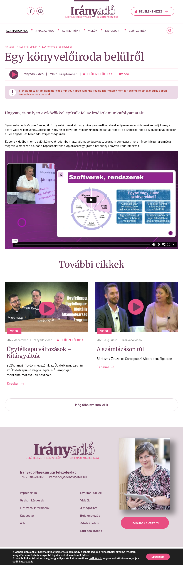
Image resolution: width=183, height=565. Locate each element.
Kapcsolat (113, 30)
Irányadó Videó (42, 340)
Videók (92, 30)
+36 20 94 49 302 (32, 477)
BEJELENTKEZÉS (153, 11)
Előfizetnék (137, 30)
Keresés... (170, 31)
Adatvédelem (89, 523)
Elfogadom (158, 556)
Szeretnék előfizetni (145, 523)
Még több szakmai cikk (91, 405)
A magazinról (45, 30)
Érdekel (15, 383)
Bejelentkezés (90, 515)
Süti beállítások (91, 531)
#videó (124, 74)
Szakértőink (71, 30)
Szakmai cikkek (17, 30)
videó (14, 331)
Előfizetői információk (35, 508)
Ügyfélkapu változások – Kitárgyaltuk (39, 352)
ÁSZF (23, 523)
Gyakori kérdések (32, 500)
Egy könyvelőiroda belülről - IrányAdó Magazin (91, 11)
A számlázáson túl (120, 349)
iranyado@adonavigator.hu (68, 477)
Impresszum (28, 493)
